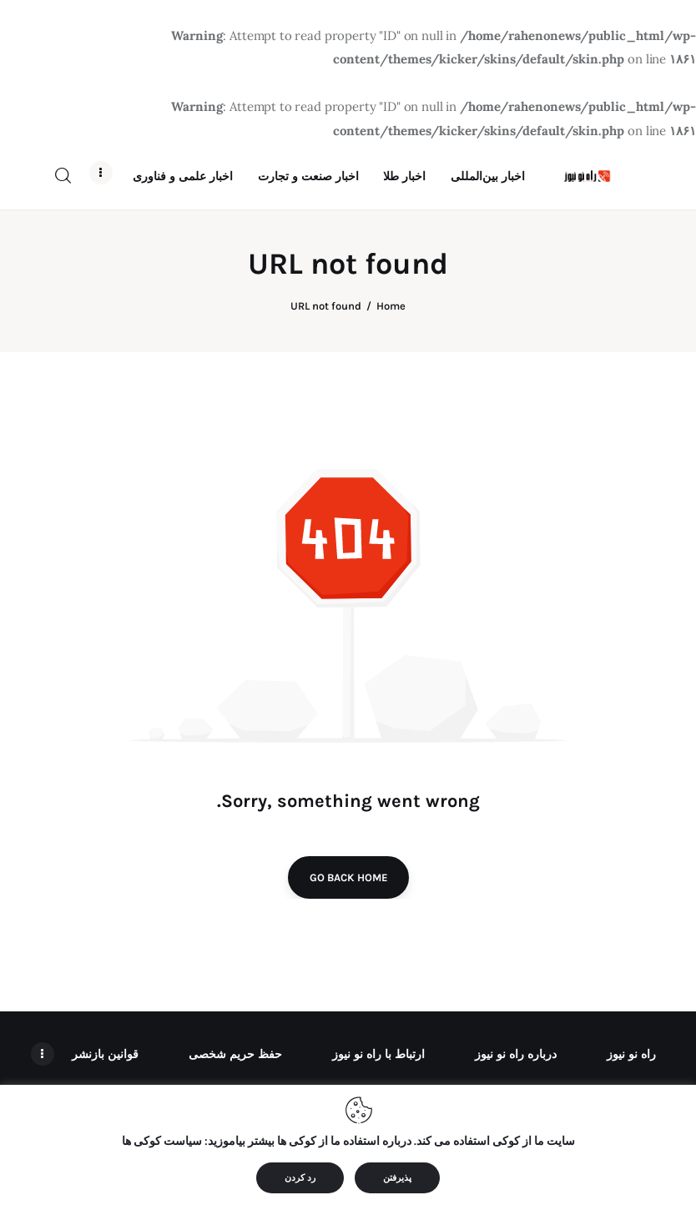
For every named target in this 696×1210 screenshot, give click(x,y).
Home (391, 342)
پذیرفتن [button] (397, 1177)
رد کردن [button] (300, 1177)
